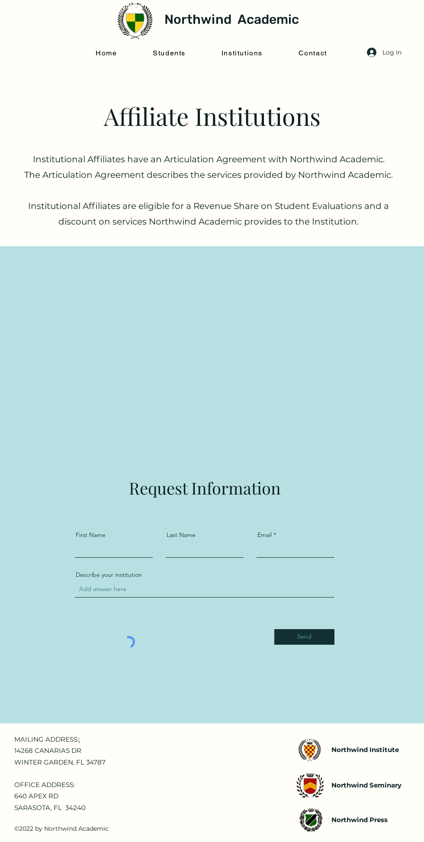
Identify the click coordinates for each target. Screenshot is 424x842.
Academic (266, 19)
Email (264, 535)
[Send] (304, 637)
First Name (91, 535)
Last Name (181, 535)
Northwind (197, 19)
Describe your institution (109, 575)
